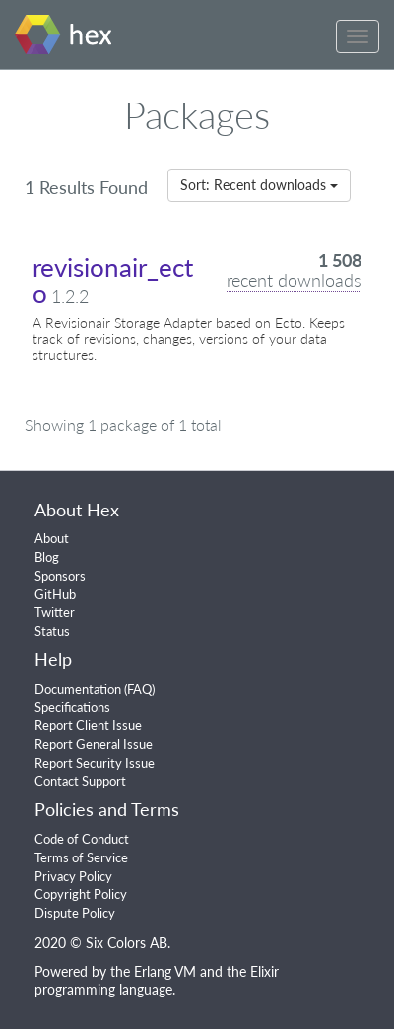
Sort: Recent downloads (259, 184)
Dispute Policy (74, 913)
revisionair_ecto (113, 280)
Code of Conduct (81, 839)
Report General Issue (93, 744)
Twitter (54, 612)
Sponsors (60, 575)
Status (52, 631)
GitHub (55, 594)
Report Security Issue (94, 763)
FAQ (139, 689)
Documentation (77, 689)
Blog (46, 557)
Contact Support (80, 781)
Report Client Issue (88, 725)
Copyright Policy (80, 894)
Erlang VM (165, 971)
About (51, 538)
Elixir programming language (156, 980)
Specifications (72, 707)
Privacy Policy (73, 876)
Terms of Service (81, 857)
